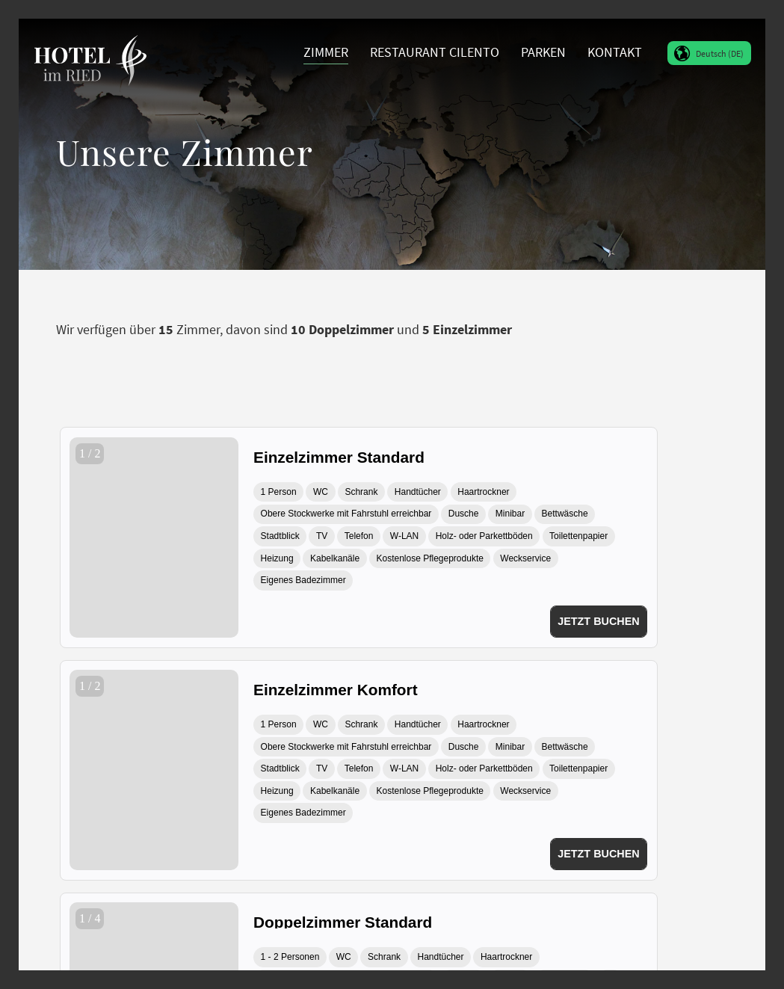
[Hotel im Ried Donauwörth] (90, 52)
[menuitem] (326, 52)
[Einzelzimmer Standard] (450, 454)
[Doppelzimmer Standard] (450, 919)
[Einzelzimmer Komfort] (450, 687)
